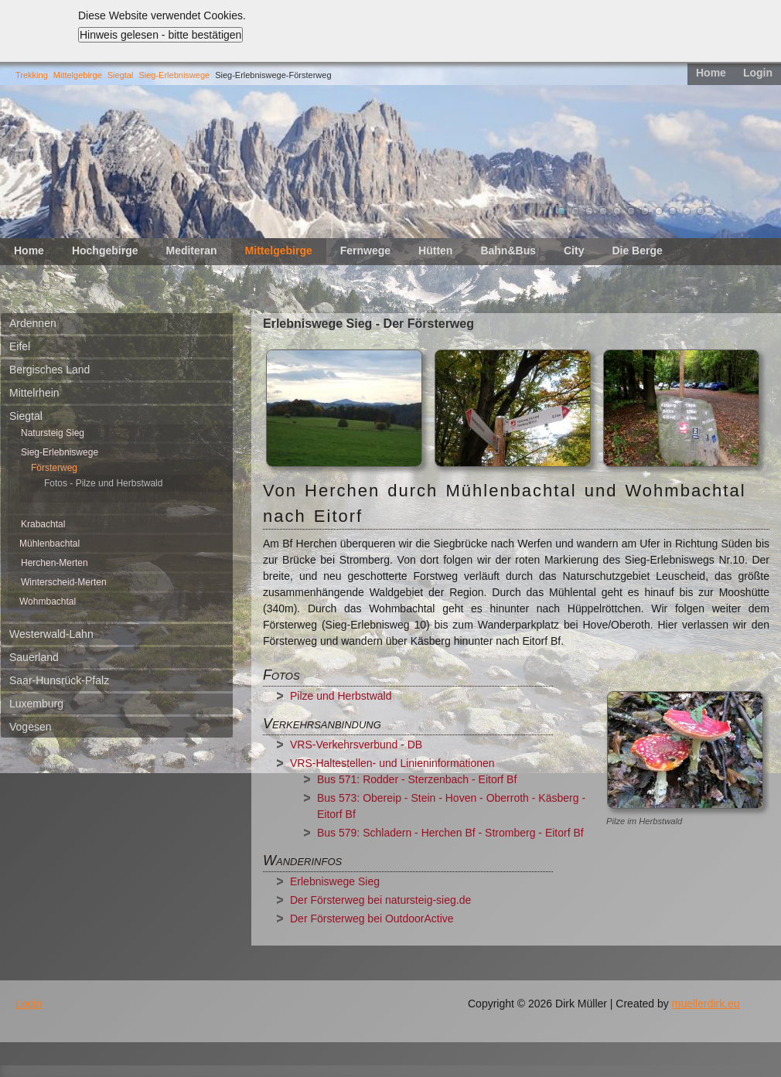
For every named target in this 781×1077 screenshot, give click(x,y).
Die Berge (637, 250)
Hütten (435, 250)
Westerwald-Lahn (51, 634)
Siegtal (120, 75)
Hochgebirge (105, 250)
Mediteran (191, 250)
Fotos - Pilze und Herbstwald (103, 483)
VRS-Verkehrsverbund (343, 744)
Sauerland (34, 657)
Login (757, 72)
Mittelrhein (34, 393)
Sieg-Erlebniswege (174, 75)
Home (711, 72)
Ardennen (32, 323)
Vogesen (30, 727)
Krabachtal (43, 524)
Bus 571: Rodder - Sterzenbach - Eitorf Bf (417, 779)
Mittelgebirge (77, 75)
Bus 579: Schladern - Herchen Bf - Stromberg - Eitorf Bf (450, 832)
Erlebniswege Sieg (335, 881)
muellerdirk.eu (706, 1003)
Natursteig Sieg (52, 433)
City (574, 250)
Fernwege (365, 250)
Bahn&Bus (508, 250)
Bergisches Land (49, 369)
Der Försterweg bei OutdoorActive (372, 918)
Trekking (31, 75)
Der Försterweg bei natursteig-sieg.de (380, 900)
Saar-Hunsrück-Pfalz (59, 680)
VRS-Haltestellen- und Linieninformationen (392, 763)
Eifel (19, 346)
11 (700, 211)
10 (687, 211)
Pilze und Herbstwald (341, 696)
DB (416, 744)
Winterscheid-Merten (64, 582)
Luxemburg (36, 703)
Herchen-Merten (54, 562)
